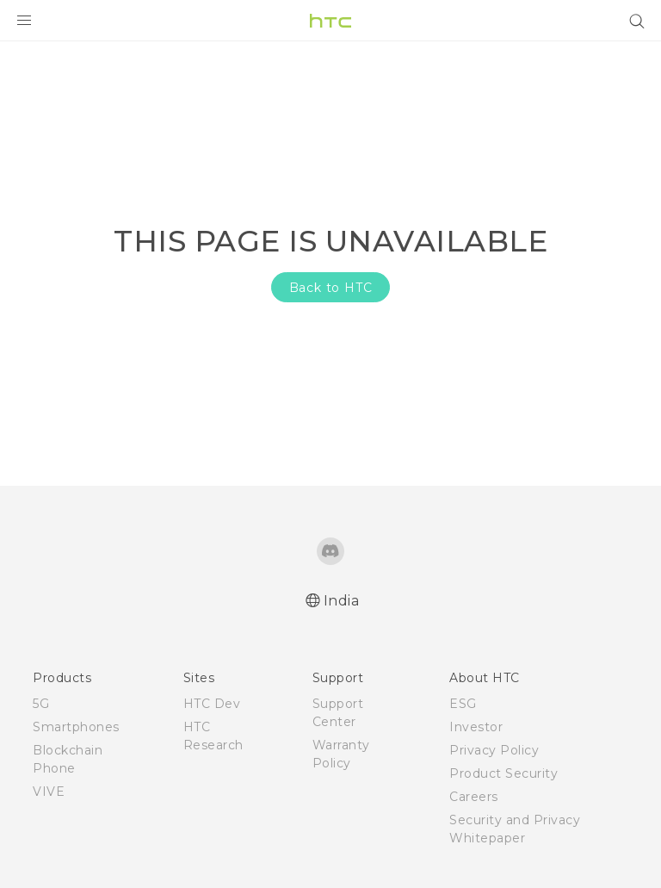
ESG (463, 703)
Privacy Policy (494, 750)
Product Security (503, 773)
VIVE (49, 791)
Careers (473, 796)
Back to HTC (331, 287)
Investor (476, 727)
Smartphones (76, 727)
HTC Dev (212, 703)
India (342, 601)
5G (41, 703)
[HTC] (330, 20)
